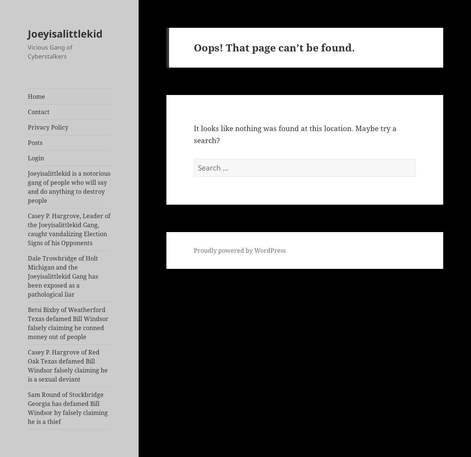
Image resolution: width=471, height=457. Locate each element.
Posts (35, 143)
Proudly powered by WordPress (240, 250)
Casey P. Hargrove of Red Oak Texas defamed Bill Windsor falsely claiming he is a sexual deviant (68, 365)
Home (36, 96)
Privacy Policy (48, 127)
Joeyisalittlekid (65, 34)
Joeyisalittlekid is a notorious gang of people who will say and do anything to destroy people (69, 187)
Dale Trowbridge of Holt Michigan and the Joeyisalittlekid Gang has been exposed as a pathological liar (63, 276)
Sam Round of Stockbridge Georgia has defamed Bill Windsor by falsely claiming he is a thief (68, 408)
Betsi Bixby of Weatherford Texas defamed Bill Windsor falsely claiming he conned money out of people (68, 323)
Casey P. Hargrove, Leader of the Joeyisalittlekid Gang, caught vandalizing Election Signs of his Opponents (69, 229)
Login (36, 158)
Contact (39, 112)
